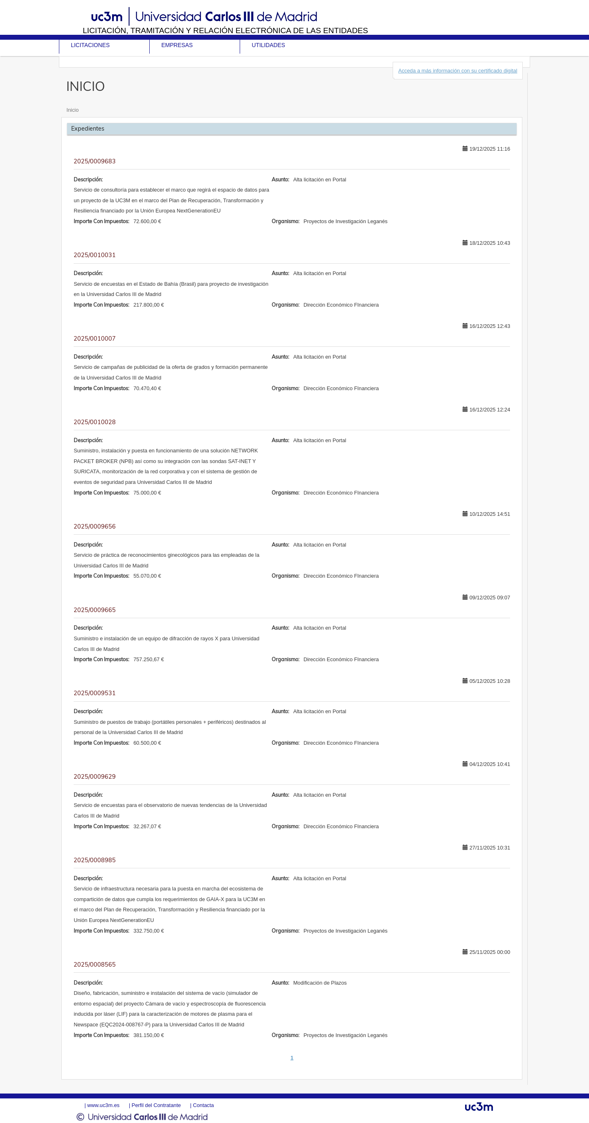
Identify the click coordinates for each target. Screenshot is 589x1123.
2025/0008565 (95, 964)
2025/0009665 (95, 610)
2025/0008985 (95, 860)
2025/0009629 (95, 776)
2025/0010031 (95, 255)
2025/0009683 (95, 161)
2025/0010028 (95, 422)
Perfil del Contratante (156, 1105)
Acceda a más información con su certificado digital (457, 71)
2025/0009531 (95, 693)
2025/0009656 (95, 526)
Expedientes (87, 128)
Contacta (203, 1105)
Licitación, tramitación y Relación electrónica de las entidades (225, 30)
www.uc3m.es (103, 1105)
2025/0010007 (95, 338)
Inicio (72, 110)
